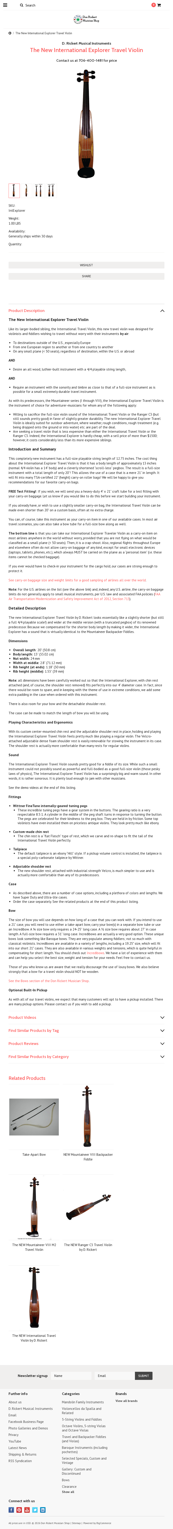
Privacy (13, 1435)
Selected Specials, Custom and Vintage (84, 1460)
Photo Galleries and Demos (28, 1428)
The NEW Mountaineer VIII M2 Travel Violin (34, 1247)
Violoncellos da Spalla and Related (81, 1410)
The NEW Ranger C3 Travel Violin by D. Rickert (88, 1247)
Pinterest (19, 1510)
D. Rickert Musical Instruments (31, 1408)
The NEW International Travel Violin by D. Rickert (34, 1337)
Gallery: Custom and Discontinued (76, 1471)
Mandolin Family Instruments (83, 1402)
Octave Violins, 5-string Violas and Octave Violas (84, 1428)
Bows (66, 1480)
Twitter (35, 1510)
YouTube (15, 1441)
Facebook (11, 1510)
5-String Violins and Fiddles (82, 1419)
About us (15, 1402)
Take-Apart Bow (34, 1154)
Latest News (18, 1448)
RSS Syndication (20, 1461)
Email (12, 1415)
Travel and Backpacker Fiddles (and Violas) (84, 1439)
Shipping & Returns (22, 1454)
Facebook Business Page (26, 1422)
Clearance (69, 1486)
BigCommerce (103, 1523)
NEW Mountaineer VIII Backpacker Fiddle (88, 1156)
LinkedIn (43, 1510)
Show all (68, 1492)
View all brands (127, 1401)
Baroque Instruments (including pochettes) (84, 1449)
